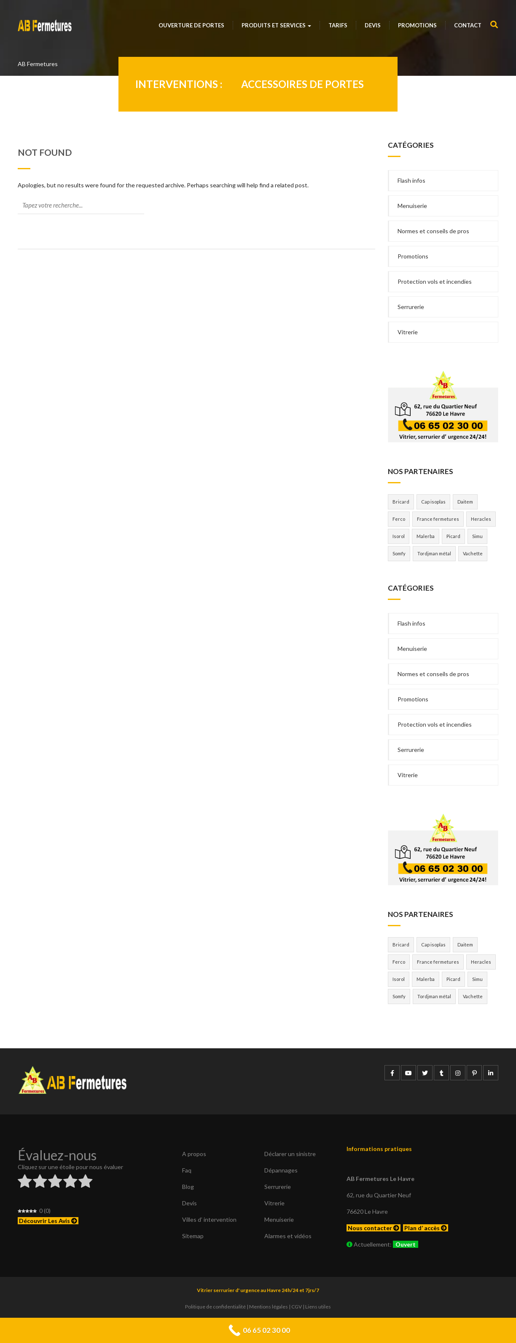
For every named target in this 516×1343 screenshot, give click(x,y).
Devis (373, 25)
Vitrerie (408, 332)
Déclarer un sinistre (290, 1153)
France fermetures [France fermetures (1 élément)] (438, 519)
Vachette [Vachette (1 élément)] (473, 553)
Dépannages (281, 1170)
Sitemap (193, 1235)
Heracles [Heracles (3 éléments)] (481, 519)
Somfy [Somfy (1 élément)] (399, 553)
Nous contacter (373, 1227)
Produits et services (276, 25)
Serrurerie (411, 306)
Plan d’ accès (425, 1227)
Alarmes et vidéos (288, 1235)
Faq (186, 1170)
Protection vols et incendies (435, 281)
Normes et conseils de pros (433, 230)
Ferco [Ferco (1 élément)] (398, 519)
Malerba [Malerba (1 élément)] (426, 536)
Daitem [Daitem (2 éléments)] (465, 501)
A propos (194, 1153)
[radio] (25, 1182)
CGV (296, 1306)
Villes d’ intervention (209, 1219)
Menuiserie (412, 205)
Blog (188, 1186)
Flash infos (411, 180)
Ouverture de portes (191, 25)
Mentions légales (268, 1306)
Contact (467, 25)
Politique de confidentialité (215, 1306)
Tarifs (337, 25)
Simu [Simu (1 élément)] (477, 536)
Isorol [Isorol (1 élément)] (398, 536)
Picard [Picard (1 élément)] (453, 536)
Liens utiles (318, 1306)
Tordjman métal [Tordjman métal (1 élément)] (434, 553)
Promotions (417, 25)
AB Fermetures (38, 63)
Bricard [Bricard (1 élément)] (400, 501)
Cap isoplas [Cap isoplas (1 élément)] (433, 501)
